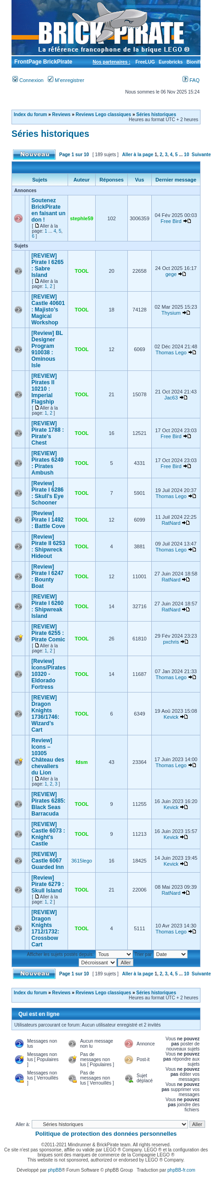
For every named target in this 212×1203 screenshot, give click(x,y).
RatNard (170, 523)
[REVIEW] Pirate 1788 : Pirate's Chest (47, 433)
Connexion (28, 80)
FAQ (191, 80)
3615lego (81, 860)
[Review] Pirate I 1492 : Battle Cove (48, 519)
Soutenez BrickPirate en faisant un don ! (48, 210)
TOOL (81, 271)
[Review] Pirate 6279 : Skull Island (47, 884)
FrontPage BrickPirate (42, 62)
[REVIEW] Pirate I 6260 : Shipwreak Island (47, 606)
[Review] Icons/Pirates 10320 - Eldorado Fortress (48, 674)
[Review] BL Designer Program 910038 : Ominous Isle (47, 349)
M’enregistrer (66, 80)
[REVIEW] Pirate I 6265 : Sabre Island (47, 265)
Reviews (61, 114)
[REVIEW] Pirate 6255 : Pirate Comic (48, 633)
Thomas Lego (170, 352)
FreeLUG (145, 62)
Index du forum (30, 114)
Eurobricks (171, 62)
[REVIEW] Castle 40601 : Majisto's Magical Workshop (48, 309)
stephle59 (81, 218)
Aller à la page (138, 154)
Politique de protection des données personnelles (106, 1133)
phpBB (55, 1170)
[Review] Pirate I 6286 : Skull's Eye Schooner (47, 493)
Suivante (201, 154)
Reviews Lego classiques (104, 114)
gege (171, 274)
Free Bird (170, 221)
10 (186, 154)
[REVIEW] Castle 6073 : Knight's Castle (48, 834)
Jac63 (171, 397)
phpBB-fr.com (181, 1170)
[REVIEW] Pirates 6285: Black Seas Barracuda (48, 804)
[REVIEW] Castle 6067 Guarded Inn (47, 860)
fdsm (81, 762)
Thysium (171, 313)
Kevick (171, 717)
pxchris (171, 642)
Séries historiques (156, 114)
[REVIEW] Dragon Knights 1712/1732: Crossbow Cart (45, 928)
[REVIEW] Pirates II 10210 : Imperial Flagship (44, 389)
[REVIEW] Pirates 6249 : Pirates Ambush (47, 463)
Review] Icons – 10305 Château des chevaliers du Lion (47, 756)
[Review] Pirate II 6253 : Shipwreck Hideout (48, 546)
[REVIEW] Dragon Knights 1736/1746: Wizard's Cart (45, 713)
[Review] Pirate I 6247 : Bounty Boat (47, 576)
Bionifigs (196, 62)
